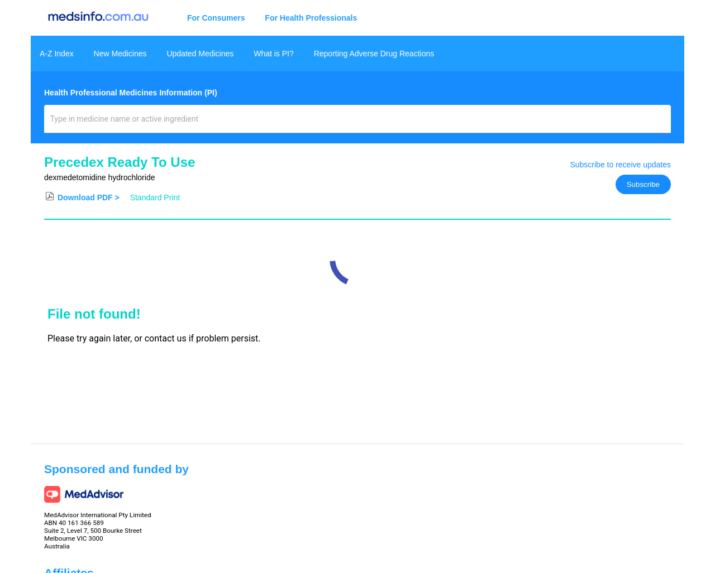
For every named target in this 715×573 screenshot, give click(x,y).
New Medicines (120, 53)
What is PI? (274, 53)
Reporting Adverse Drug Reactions (374, 53)
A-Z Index (57, 53)
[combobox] (357, 123)
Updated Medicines (199, 53)
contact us (166, 338)
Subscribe (643, 184)
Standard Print (155, 197)
